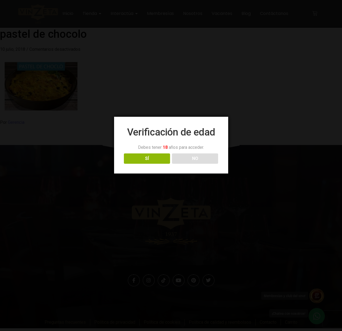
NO (195, 158)
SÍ (147, 158)
